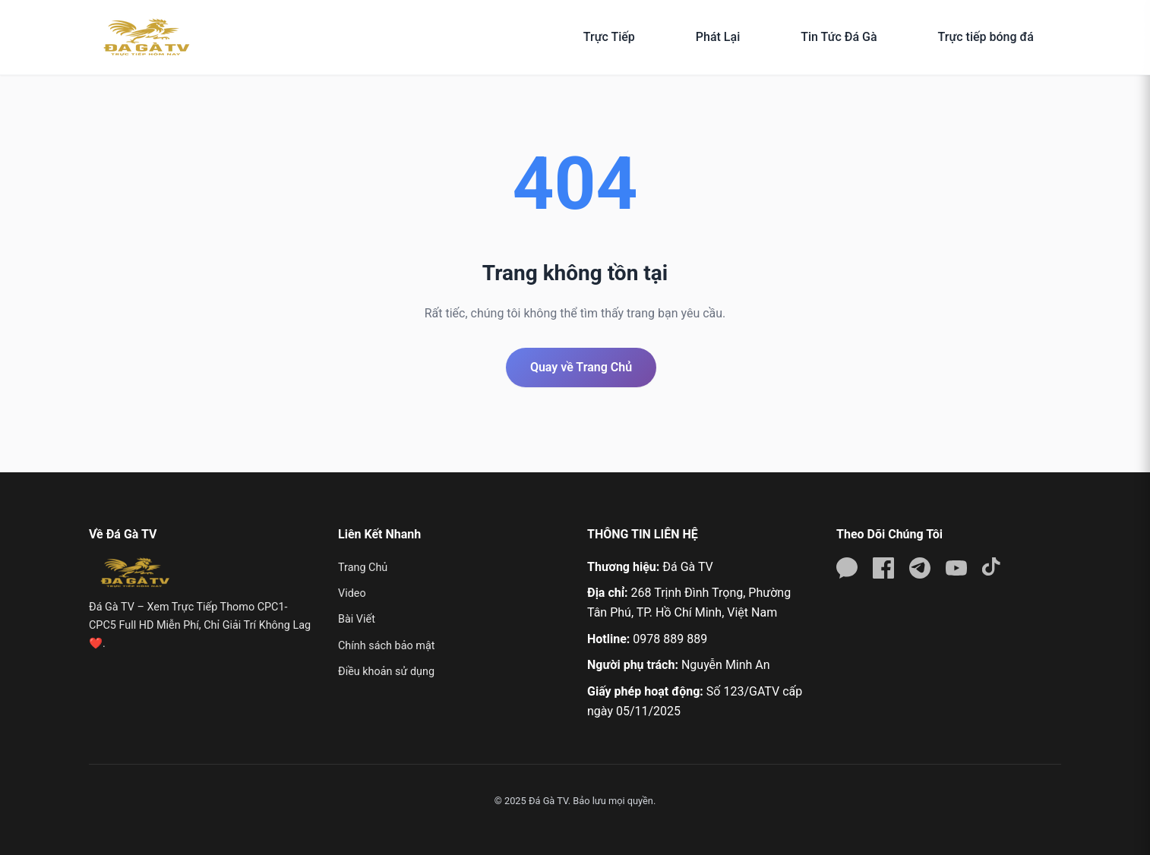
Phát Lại (718, 37)
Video (352, 593)
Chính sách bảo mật (386, 645)
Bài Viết (356, 619)
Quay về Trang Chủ (581, 367)
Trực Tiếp (609, 37)
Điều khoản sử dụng (386, 671)
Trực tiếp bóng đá (986, 37)
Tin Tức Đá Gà (839, 37)
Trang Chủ (362, 567)
